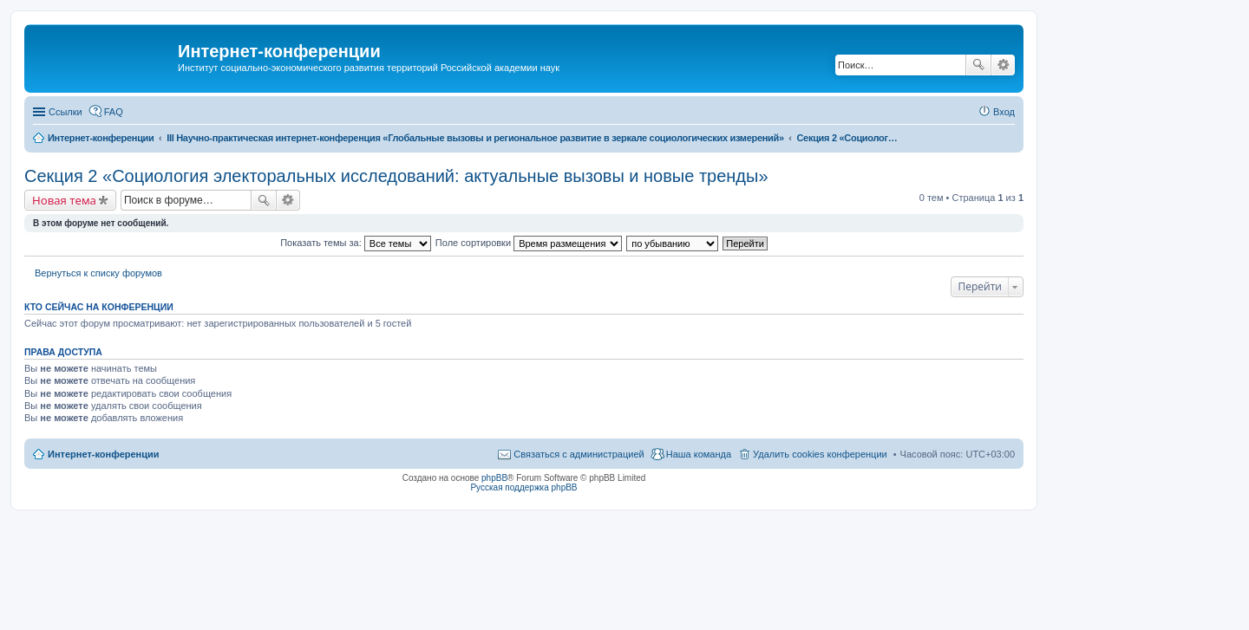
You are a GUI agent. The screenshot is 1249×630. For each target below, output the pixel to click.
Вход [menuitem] (1004, 112)
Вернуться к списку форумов (98, 273)
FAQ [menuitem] (113, 112)
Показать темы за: (355, 242)
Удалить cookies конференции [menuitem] (820, 454)
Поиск (978, 65)
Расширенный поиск (1003, 65)
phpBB (494, 478)
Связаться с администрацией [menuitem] (578, 454)
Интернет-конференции (104, 454)
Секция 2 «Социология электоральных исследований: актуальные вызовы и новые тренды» (396, 175)
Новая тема (64, 200)
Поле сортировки (528, 242)
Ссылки (65, 112)
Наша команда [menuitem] (698, 454)
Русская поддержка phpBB (523, 487)
